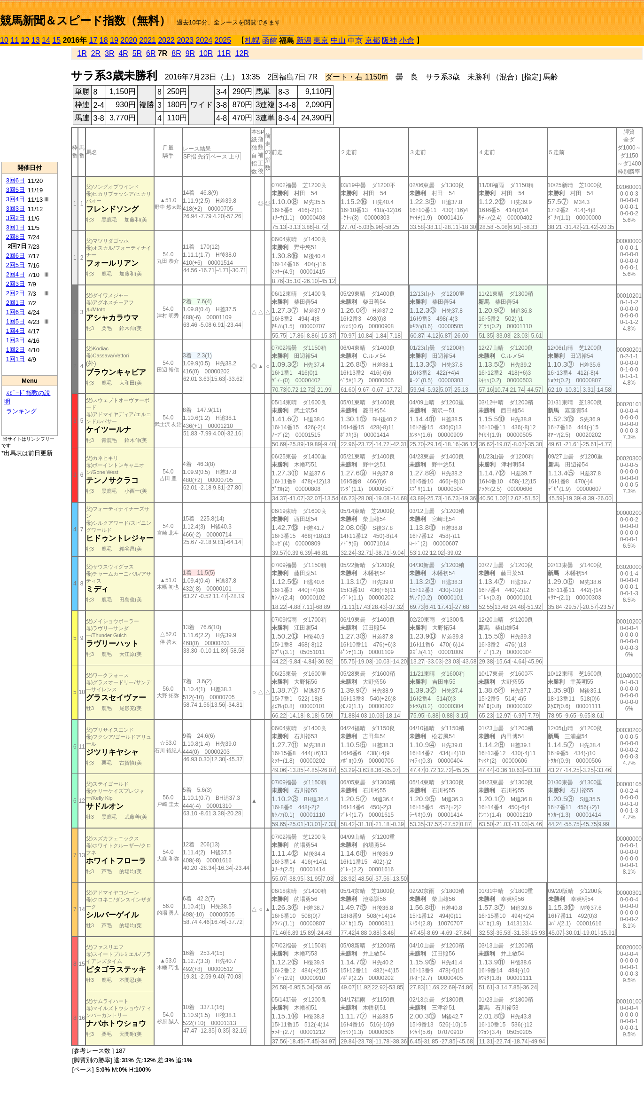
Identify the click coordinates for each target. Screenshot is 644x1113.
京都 (372, 40)
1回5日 (15, 321)
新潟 (303, 40)
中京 (355, 41)
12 (25, 40)
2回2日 (15, 293)
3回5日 (15, 189)
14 (46, 40)
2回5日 (15, 264)
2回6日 (15, 255)
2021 (147, 40)
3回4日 (15, 199)
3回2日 (15, 217)
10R (206, 53)
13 (35, 40)
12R (242, 53)
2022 (166, 40)
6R (150, 53)
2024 (203, 40)
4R (123, 53)
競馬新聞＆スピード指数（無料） (85, 20)
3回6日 (15, 180)
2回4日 (15, 274)
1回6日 (15, 312)
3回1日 (15, 227)
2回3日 (15, 283)
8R (176, 53)
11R (224, 53)
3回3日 (15, 208)
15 (56, 40)
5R (137, 53)
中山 (338, 40)
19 (114, 40)
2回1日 (15, 302)
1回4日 (15, 330)
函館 (269, 41)
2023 (185, 40)
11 (14, 40)
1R (81, 53)
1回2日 (15, 349)
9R (190, 53)
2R (96, 53)
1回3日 (15, 340)
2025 (223, 40)
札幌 (252, 40)
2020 (128, 40)
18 (104, 40)
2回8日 (15, 236)
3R (109, 53)
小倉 (406, 40)
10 (4, 40)
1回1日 (15, 359)
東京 (320, 40)
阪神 (389, 40)
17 (93, 40)
